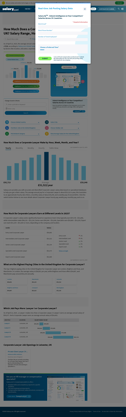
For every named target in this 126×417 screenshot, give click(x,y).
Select (42, 50)
